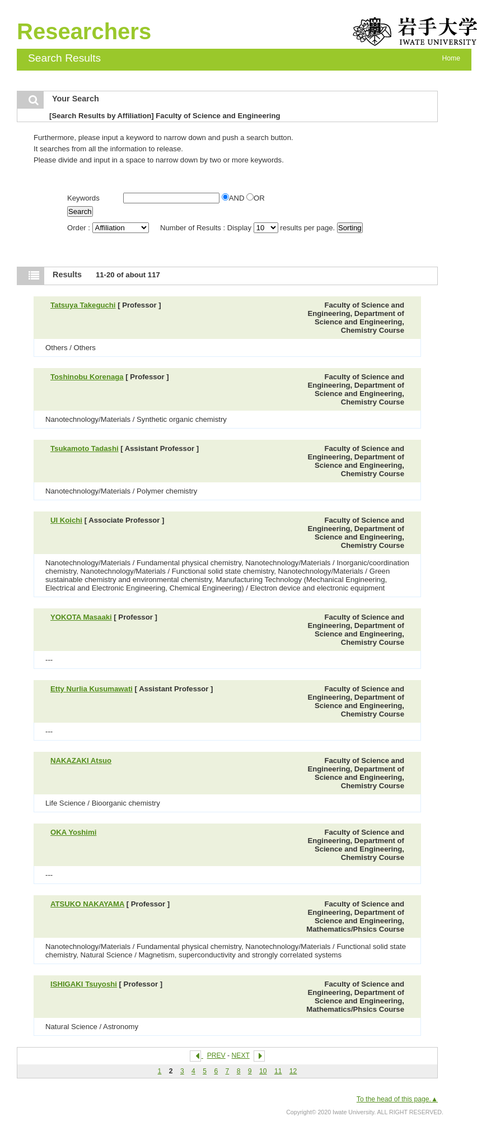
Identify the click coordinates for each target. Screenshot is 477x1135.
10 (263, 1071)
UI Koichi (66, 520)
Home (451, 58)
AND (234, 198)
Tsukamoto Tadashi (84, 448)
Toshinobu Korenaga (87, 377)
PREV (216, 1055)
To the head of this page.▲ (397, 1099)
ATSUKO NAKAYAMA (87, 904)
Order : (109, 228)
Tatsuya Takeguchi (83, 305)
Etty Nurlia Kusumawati (91, 689)
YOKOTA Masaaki (81, 617)
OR (255, 198)
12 (293, 1071)
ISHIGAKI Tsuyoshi (83, 984)
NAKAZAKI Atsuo (80, 760)
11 (278, 1071)
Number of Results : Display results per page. (248, 228)
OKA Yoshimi (73, 832)
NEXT (241, 1055)
